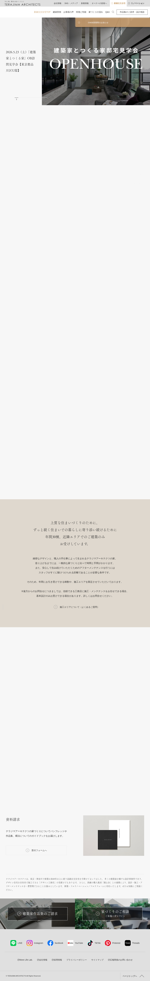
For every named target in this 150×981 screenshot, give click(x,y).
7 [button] (38, 99)
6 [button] (34, 99)
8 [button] (42, 99)
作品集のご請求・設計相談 (132, 12)
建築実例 (57, 12)
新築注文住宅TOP (42, 12)
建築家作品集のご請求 (37, 913)
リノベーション (136, 3)
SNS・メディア (71, 3)
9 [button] (45, 99)
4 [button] (27, 99)
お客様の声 (68, 12)
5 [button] (31, 99)
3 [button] (23, 99)
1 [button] (16, 99)
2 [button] (20, 99)
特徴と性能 (81, 12)
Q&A (107, 12)
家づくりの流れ (96, 12)
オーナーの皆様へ (99, 3)
